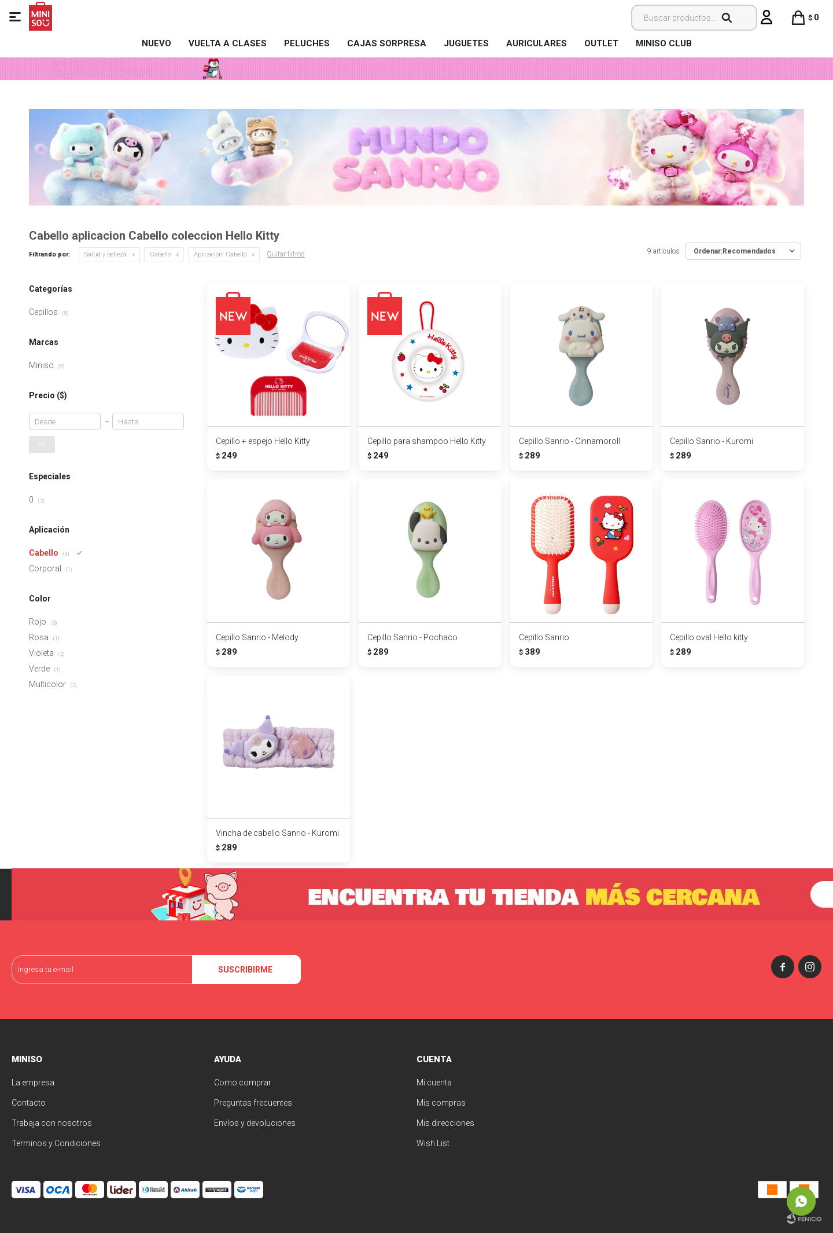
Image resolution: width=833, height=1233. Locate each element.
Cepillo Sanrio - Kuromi (711, 441)
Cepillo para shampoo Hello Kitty (426, 441)
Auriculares (536, 43)
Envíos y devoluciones (255, 1123)
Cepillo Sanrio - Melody (257, 637)
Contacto (29, 1102)
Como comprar (242, 1082)
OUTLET (601, 43)
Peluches (307, 43)
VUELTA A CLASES (228, 43)
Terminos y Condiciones (56, 1143)
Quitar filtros (286, 254)
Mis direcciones (445, 1123)
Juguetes (466, 43)
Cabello (160, 254)
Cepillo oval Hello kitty (709, 637)
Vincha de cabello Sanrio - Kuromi (277, 833)
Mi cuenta (434, 1082)
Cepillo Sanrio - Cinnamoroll (569, 441)
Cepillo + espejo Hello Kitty (263, 441)
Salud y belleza (105, 254)
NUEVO (156, 43)
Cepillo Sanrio (544, 637)
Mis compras (441, 1102)
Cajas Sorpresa (386, 43)
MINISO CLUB (664, 43)
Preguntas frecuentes (253, 1102)
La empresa (33, 1082)
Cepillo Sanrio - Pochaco (412, 637)
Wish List (433, 1143)
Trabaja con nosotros (52, 1123)
